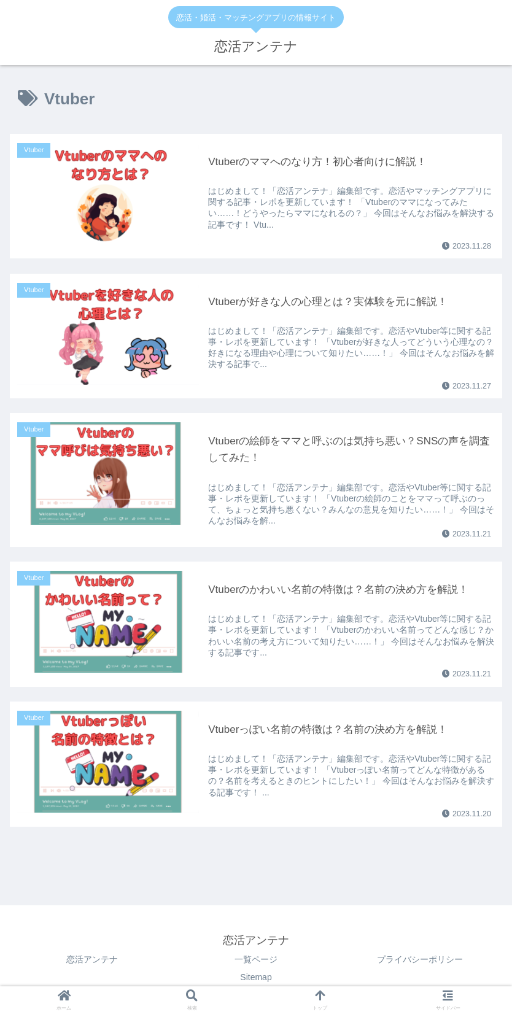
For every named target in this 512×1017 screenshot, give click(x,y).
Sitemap (255, 977)
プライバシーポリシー (420, 959)
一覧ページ (256, 959)
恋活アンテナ (92, 959)
